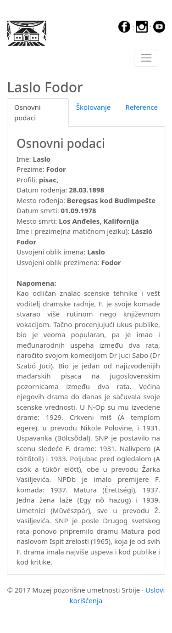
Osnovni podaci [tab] (27, 112)
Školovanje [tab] (93, 107)
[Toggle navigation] (146, 58)
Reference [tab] (141, 107)
